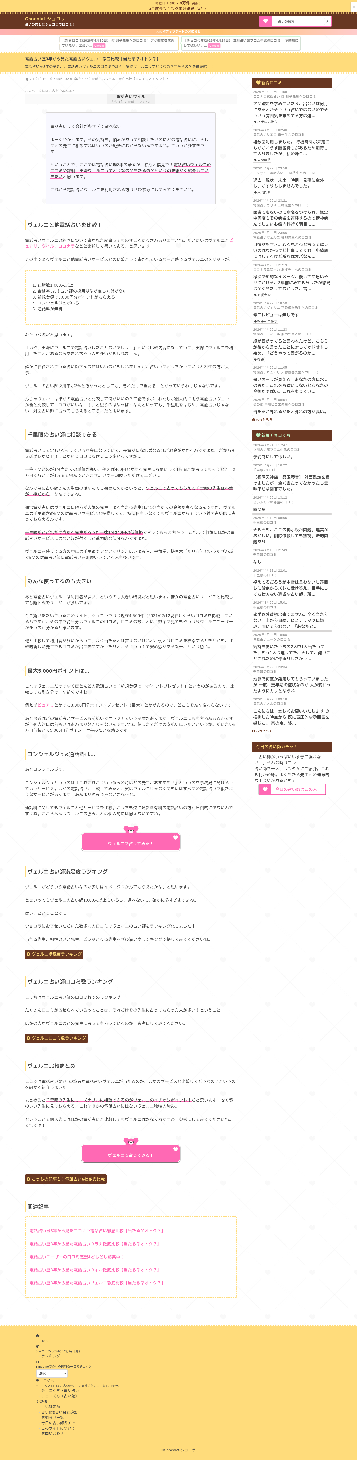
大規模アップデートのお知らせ (178, 31)
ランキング (50, 1356)
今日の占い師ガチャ (58, 1423)
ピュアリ (45, 705)
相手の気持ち (267, 122)
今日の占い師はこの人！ (298, 789)
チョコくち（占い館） (60, 1396)
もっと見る (264, 420)
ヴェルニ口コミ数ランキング (59, 1038)
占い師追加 (50, 1407)
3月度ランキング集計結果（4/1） (178, 9)
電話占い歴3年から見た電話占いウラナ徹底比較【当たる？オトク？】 (95, 1244)
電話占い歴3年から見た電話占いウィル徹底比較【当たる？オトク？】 (95, 1270)
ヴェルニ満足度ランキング (57, 954)
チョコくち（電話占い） (62, 1391)
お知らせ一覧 (42, 79)
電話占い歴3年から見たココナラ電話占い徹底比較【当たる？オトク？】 (97, 1231)
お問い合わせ (52, 1434)
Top (44, 1341)
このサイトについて (58, 1428)
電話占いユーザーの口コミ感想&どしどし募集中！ (77, 1257)
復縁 (260, 359)
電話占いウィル (131, 96)
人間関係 (264, 160)
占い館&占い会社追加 (59, 1412)
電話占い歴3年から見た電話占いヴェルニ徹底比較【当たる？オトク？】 (111, 79)
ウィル (48, 246)
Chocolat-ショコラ (45, 18)
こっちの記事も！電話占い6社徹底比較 (68, 1179)
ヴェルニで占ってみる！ (131, 844)
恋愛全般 (264, 295)
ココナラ (66, 246)
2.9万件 (183, 3)
